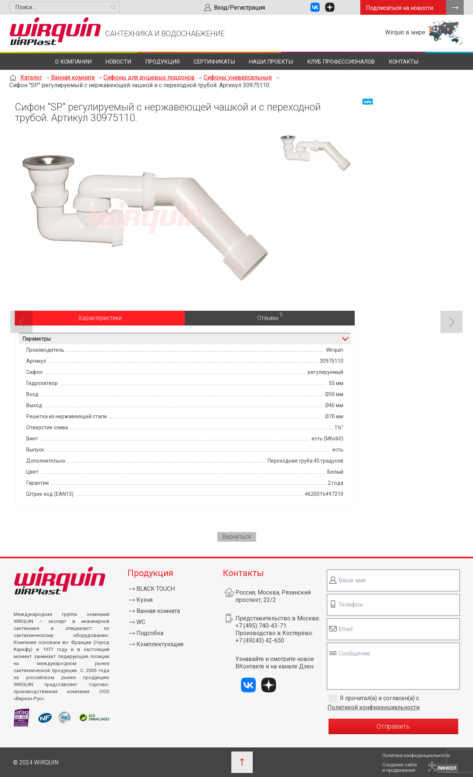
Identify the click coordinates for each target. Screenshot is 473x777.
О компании (73, 61)
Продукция (162, 61)
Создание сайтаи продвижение (399, 767)
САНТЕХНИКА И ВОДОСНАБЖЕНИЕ (165, 33)
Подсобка (149, 633)
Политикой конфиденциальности (373, 707)
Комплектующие (160, 644)
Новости (118, 61)
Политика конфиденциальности (416, 755)
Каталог (31, 77)
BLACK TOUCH (155, 588)
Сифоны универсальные (238, 77)
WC (140, 622)
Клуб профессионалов (341, 61)
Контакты (403, 61)
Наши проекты (271, 61)
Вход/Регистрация (239, 7)
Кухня (144, 599)
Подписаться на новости (399, 7)
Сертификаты (214, 61)
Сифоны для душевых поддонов (149, 77)
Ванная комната (73, 77)
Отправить (393, 726)
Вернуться (236, 536)
